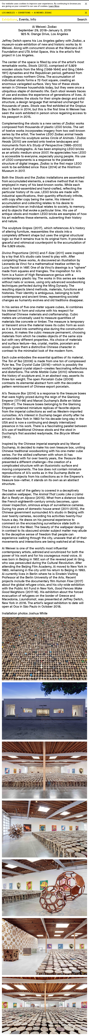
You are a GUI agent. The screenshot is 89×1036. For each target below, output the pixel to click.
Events (24, 19)
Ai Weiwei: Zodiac (43, 12)
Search (82, 19)
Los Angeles (8, 12)
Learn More (54, 6)
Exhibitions (24, 12)
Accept (86, 4)
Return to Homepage (86, 13)
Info (33, 19)
